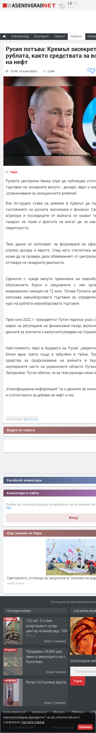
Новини (76, 36)
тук (8, 507)
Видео (59, 712)
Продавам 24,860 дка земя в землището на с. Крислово (46, 656)
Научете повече (32, 722)
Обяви (77, 712)
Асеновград (14, 712)
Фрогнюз (30, 419)
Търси (77, 681)
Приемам (85, 727)
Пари (13, 172)
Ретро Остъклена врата (46, 682)
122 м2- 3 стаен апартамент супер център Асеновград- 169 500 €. (46, 628)
